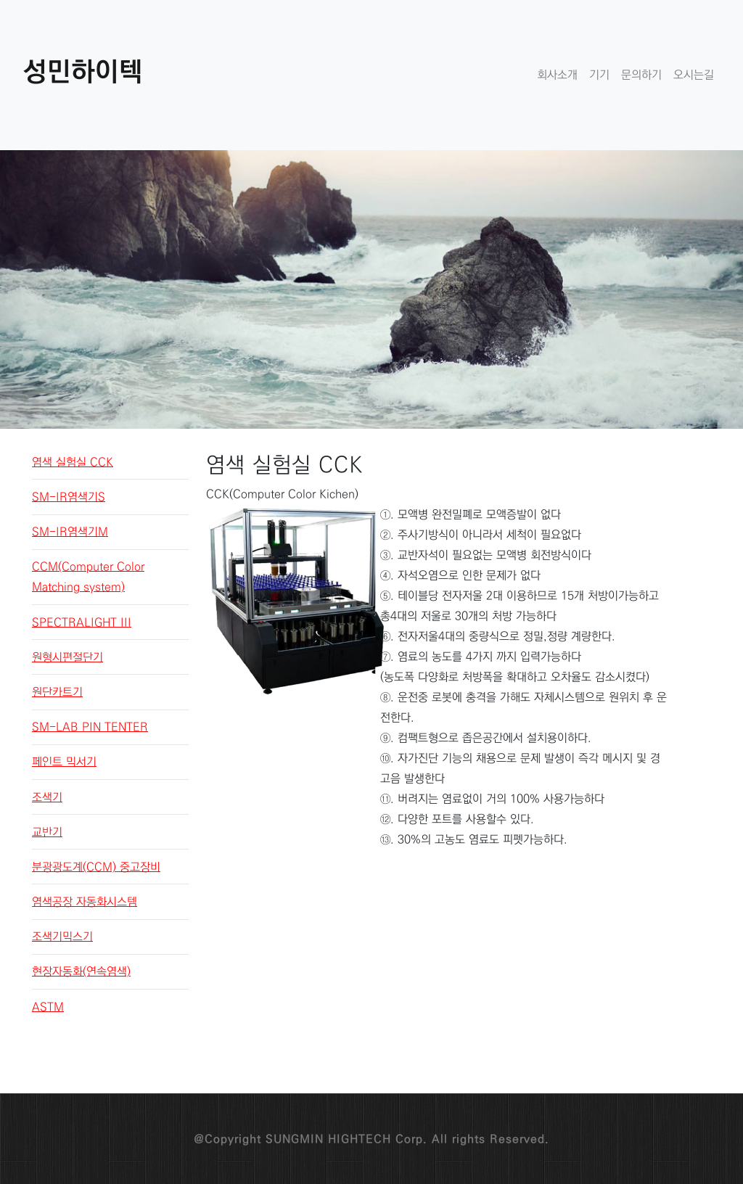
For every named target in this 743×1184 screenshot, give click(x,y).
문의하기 (641, 74)
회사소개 (557, 74)
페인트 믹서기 (64, 761)
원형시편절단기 (67, 657)
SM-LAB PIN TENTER (90, 726)
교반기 (47, 832)
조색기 (47, 797)
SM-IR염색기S (68, 496)
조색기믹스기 (62, 936)
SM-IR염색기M (70, 531)
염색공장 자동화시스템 (84, 901)
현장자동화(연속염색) (81, 971)
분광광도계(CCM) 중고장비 (96, 866)
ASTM (48, 1007)
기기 (599, 74)
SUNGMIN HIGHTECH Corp (344, 1139)
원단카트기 (57, 692)
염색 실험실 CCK (72, 462)
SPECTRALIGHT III (81, 622)
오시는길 (693, 74)
